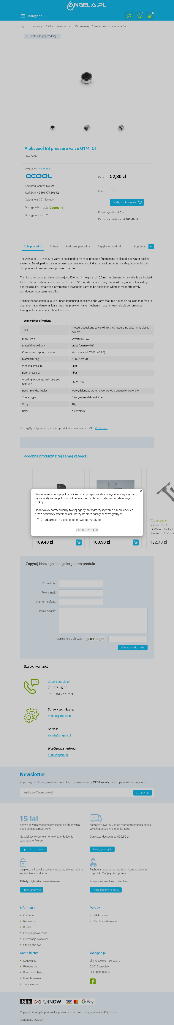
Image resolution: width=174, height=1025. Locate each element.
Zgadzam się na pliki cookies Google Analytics (71, 520)
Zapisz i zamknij (87, 530)
